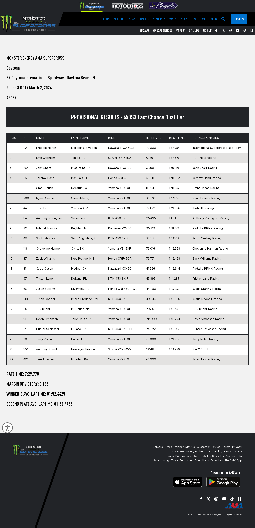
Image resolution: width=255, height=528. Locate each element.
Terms (226, 447)
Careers (158, 447)
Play (193, 19)
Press (168, 447)
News (132, 19)
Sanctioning (161, 460)
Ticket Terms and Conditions (190, 460)
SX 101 (203, 19)
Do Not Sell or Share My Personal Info (217, 456)
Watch (173, 19)
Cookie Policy (233, 451)
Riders (106, 19)
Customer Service (208, 447)
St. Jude (194, 30)
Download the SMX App (226, 460)
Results (144, 19)
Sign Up (207, 30)
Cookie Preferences (178, 456)
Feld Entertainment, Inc (208, 515)
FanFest (181, 30)
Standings (159, 19)
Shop (184, 19)
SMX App (144, 30)
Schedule (119, 19)
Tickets (239, 19)
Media (214, 19)
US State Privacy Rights (188, 451)
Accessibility (214, 451)
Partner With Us (184, 447)
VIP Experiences (162, 30)
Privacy (237, 447)
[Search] (223, 19)
